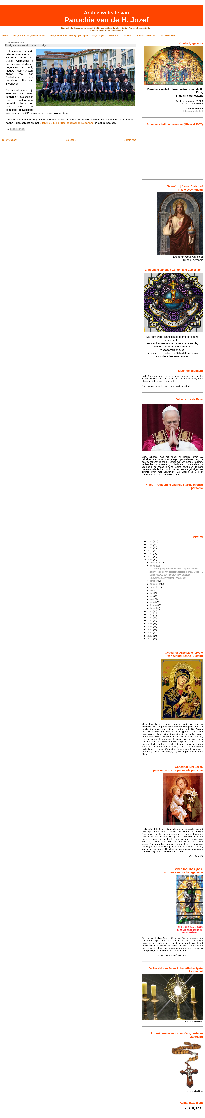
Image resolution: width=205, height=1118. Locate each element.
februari (154, 605)
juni (152, 593)
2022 (150, 550)
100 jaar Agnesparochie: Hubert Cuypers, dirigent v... (175, 568)
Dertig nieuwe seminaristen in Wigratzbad (170, 575)
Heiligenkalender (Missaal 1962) (29, 35)
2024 (150, 544)
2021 (150, 553)
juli (151, 590)
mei (152, 596)
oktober (154, 581)
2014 (150, 623)
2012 (150, 629)
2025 (150, 541)
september (155, 584)
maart (153, 602)
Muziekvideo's (168, 35)
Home (5, 35)
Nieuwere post (9, 140)
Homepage (70, 140)
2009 (150, 638)
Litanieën (127, 35)
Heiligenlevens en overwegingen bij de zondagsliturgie (77, 35)
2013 (150, 626)
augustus (155, 587)
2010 (150, 635)
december (155, 562)
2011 (150, 632)
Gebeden (113, 35)
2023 (150, 547)
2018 (150, 611)
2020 (150, 556)
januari (153, 608)
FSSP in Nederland (146, 35)
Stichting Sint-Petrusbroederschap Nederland (66, 122)
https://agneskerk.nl (193, 111)
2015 (150, 620)
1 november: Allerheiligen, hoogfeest (167, 578)
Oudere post (130, 140)
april (152, 599)
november (155, 566)
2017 (150, 614)
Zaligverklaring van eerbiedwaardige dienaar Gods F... (176, 572)
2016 (150, 617)
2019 (150, 559)
